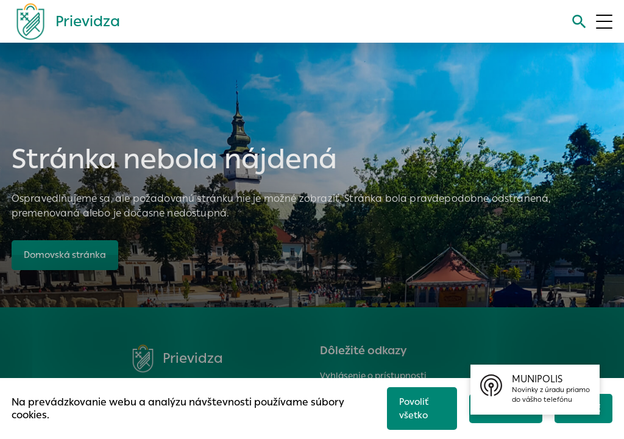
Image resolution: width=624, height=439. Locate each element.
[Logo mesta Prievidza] (63, 21)
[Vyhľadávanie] (578, 22)
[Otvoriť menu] (604, 22)
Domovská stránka (67, 255)
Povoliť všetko (411, 406)
